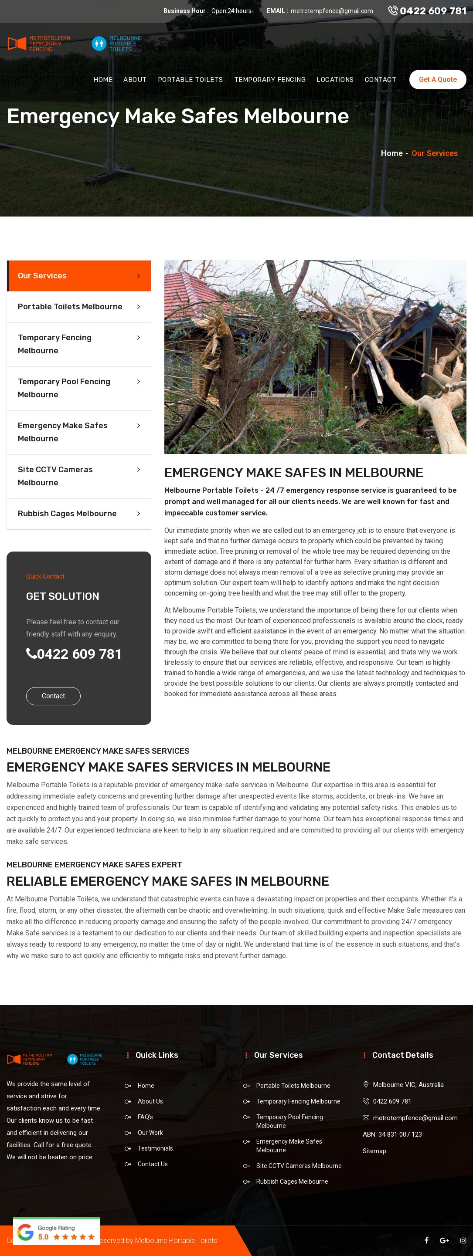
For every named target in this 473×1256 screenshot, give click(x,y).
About (135, 82)
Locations (335, 82)
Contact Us (153, 1164)
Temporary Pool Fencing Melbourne (64, 388)
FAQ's (145, 1117)
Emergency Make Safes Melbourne (63, 432)
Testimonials (155, 1148)
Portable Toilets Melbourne (70, 306)
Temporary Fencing (270, 82)
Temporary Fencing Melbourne (55, 344)
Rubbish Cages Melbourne (67, 513)
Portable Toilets (190, 82)
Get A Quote (438, 82)
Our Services (42, 276)
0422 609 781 (427, 11)
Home (102, 82)
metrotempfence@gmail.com (332, 10)
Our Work (150, 1132)
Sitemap (374, 1151)
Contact (381, 82)
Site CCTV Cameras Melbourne (55, 476)
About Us (150, 1101)
